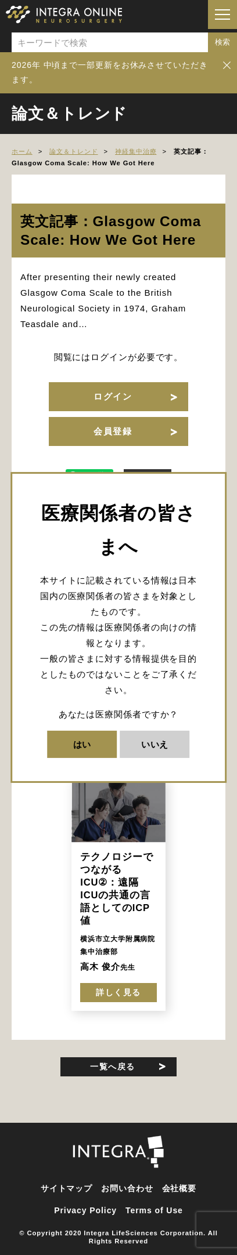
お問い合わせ (127, 1188)
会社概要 (179, 1188)
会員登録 (113, 431)
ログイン (113, 396)
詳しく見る (118, 992)
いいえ (155, 744)
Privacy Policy (85, 1210)
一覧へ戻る (112, 1066)
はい (82, 744)
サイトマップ (66, 1188)
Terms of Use (154, 1210)
